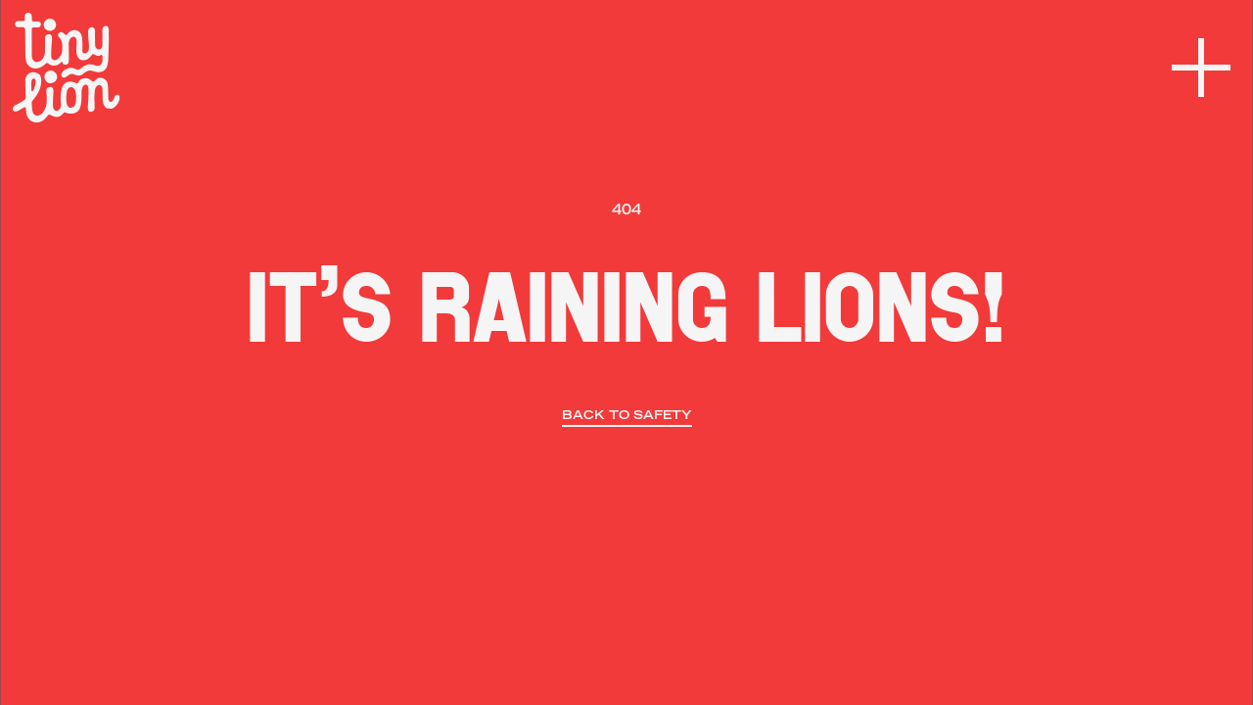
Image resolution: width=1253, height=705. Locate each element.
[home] (66, 67)
